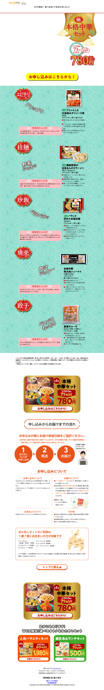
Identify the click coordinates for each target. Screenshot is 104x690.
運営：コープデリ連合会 (52, 681)
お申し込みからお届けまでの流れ (53, 82)
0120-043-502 (57, 668)
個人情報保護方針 (52, 683)
